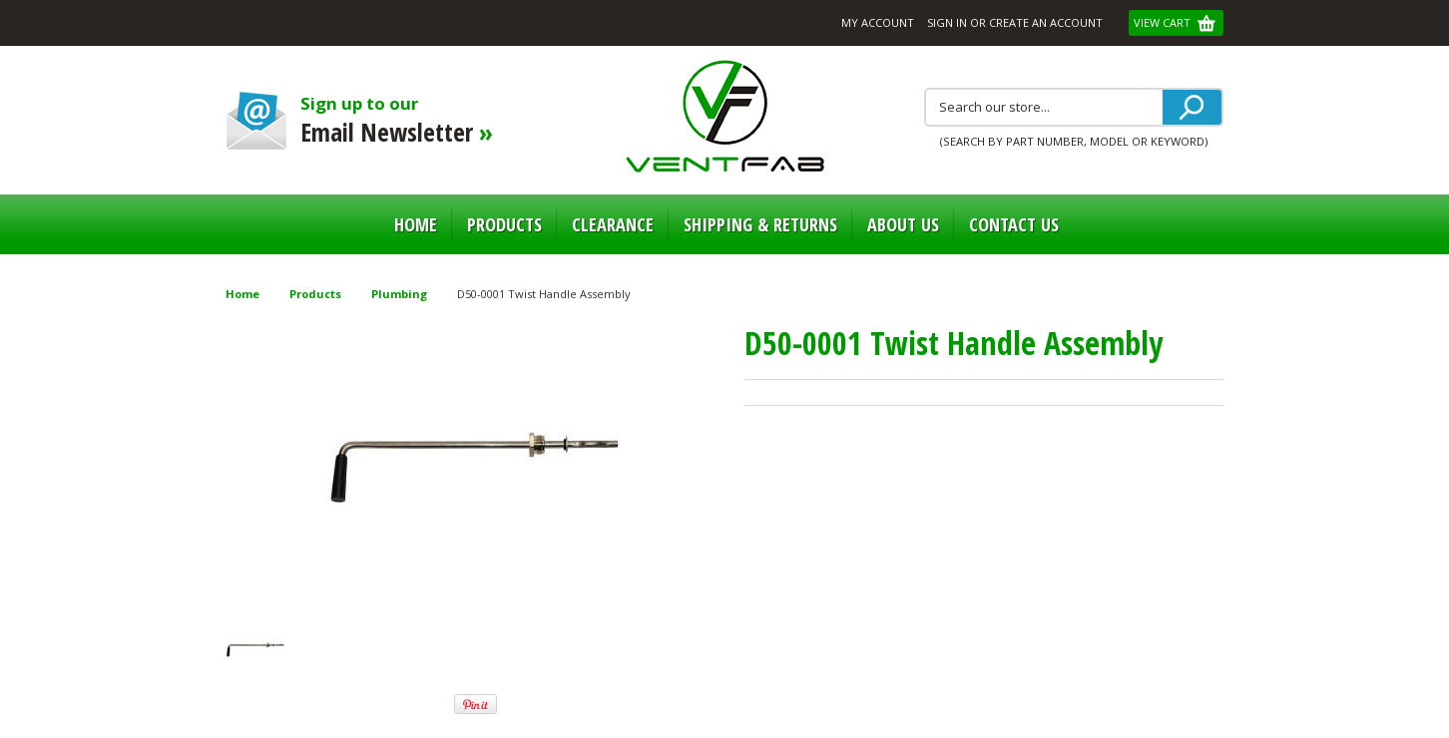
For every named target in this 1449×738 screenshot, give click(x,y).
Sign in (947, 22)
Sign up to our (412, 120)
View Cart (1164, 22)
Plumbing (399, 293)
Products (504, 224)
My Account (877, 22)
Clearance (613, 224)
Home (415, 224)
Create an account (1046, 22)
